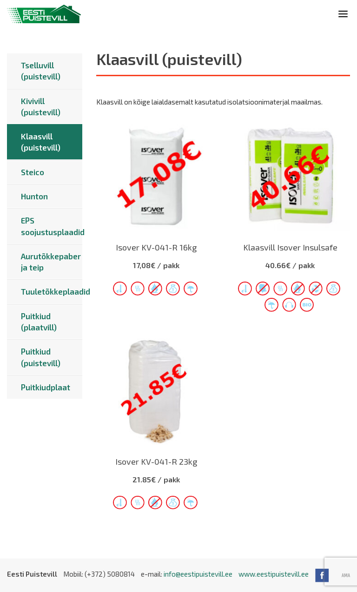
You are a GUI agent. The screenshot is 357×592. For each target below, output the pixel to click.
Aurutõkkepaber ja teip (51, 261)
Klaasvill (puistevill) (40, 142)
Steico (32, 172)
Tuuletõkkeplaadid (51, 291)
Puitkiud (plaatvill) (39, 321)
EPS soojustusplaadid (51, 226)
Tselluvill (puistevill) (40, 70)
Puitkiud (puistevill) (40, 357)
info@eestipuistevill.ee (198, 574)
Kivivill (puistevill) (40, 106)
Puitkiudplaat (45, 387)
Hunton (34, 196)
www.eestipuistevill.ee (273, 574)
